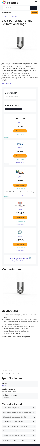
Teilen (20, 123)
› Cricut (16, 17)
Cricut (4, 385)
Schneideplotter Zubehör (8, 17)
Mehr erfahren (6, 13)
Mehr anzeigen (20, 162)
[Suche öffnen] (32, 2)
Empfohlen (13, 109)
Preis (28, 109)
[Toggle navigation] (36, 2)
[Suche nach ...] (16, 8)
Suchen (34, 8)
